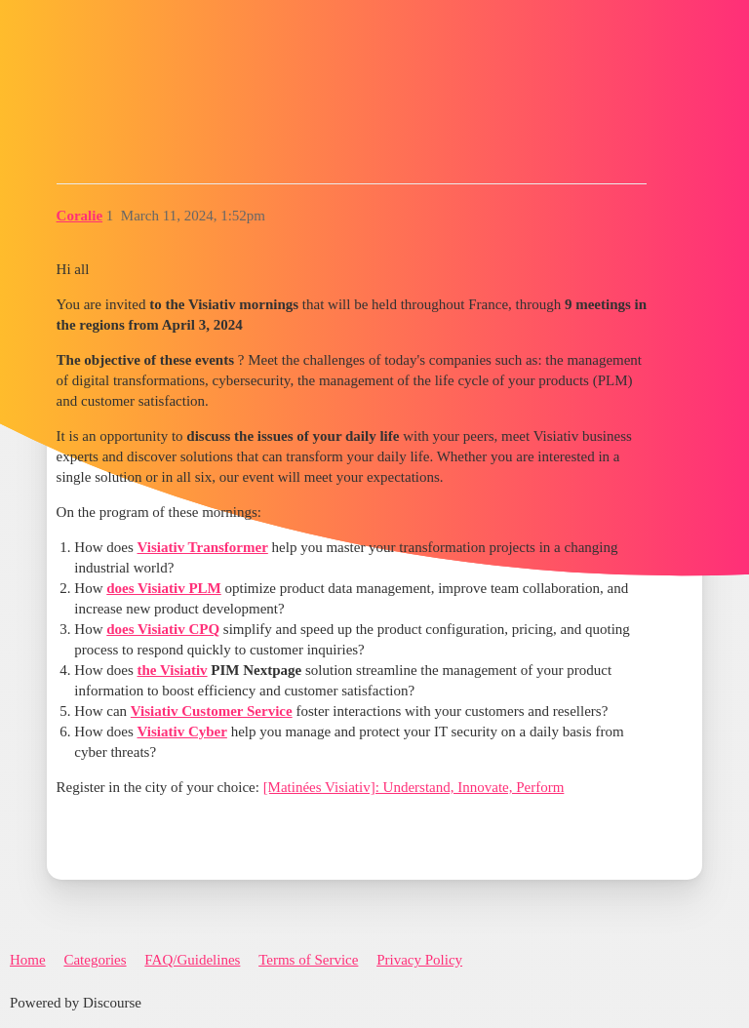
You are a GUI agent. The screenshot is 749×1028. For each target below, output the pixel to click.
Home (28, 960)
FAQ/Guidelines (192, 960)
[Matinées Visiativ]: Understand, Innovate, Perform (414, 787)
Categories (94, 960)
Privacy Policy (419, 960)
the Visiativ (173, 670)
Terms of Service (308, 960)
